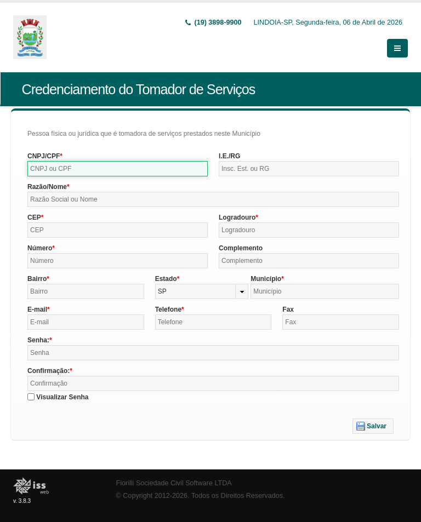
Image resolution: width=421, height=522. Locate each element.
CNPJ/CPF (43, 156)
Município (266, 279)
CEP (34, 217)
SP (162, 291)
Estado (166, 279)
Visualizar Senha (62, 397)
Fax (288, 309)
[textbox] (117, 168)
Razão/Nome (47, 187)
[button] (373, 426)
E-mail (37, 309)
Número (39, 248)
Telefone (168, 309)
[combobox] (202, 291)
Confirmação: (48, 371)
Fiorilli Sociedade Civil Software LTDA (174, 483)
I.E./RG (229, 156)
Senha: (38, 340)
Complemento (241, 248)
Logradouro (237, 217)
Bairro (37, 279)
